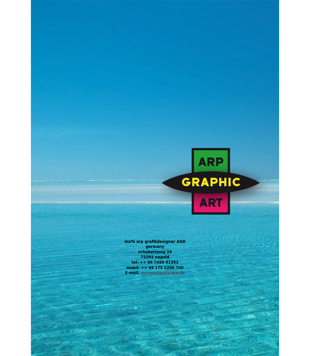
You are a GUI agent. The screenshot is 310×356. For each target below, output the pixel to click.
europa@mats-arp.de (163, 273)
